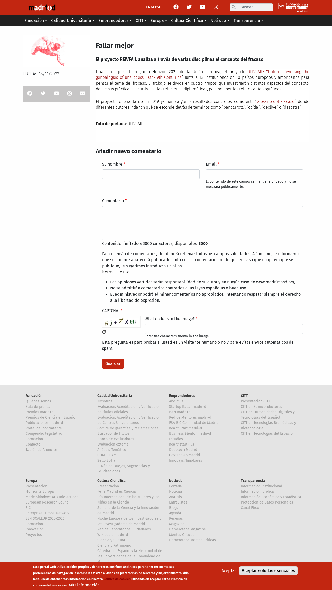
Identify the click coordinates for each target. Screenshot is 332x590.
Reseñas (176, 518)
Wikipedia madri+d (112, 535)
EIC (28, 508)
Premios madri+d (39, 412)
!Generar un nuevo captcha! (104, 332)
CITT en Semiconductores (261, 406)
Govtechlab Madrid (184, 455)
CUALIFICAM (106, 455)
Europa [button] (157, 20)
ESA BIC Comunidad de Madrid (193, 423)
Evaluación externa (113, 444)
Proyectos (34, 535)
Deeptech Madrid (183, 450)
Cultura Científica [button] (187, 20)
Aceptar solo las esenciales (268, 573)
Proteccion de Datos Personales (267, 502)
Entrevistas (178, 502)
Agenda (175, 513)
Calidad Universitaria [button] (71, 20)
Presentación (36, 486)
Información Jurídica (257, 491)
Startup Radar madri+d (187, 406)
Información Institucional (261, 486)
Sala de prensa (38, 406)
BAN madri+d (179, 412)
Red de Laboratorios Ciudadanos (124, 529)
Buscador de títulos (113, 433)
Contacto (33, 444)
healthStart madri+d (185, 428)
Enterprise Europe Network (47, 513)
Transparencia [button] (247, 20)
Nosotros (104, 401)
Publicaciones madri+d (44, 423)
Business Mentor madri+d (190, 433)
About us (176, 401)
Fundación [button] (34, 20)
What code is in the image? (170, 318)
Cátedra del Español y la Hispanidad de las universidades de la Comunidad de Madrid (129, 556)
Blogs (173, 508)
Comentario (113, 200)
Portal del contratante (44, 428)
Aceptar (229, 572)
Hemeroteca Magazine (187, 529)
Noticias (176, 491)
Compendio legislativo (44, 433)
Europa (31, 481)
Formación (34, 439)
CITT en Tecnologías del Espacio (267, 433)
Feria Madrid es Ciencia (116, 491)
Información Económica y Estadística (271, 497)
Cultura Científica (111, 481)
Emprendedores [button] (113, 20)
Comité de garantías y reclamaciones (128, 428)
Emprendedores (182, 396)
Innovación (35, 529)
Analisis (175, 497)
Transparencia (253, 481)
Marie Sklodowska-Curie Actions (52, 497)
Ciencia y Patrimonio (114, 545)
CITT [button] (139, 20)
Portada (175, 486)
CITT (244, 396)
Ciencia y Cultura (111, 540)
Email (211, 164)
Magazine (177, 524)
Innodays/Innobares (185, 460)
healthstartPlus (181, 444)
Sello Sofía (106, 460)
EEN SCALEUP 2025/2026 (45, 518)
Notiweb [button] (218, 20)
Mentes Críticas (182, 535)
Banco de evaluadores (115, 439)
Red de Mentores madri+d (190, 417)
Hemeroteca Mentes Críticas (192, 540)
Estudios (176, 439)
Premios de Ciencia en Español (51, 417)
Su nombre (112, 164)
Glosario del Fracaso (276, 101)
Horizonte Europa (40, 491)
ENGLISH (154, 7)
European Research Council (48, 502)
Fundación (34, 396)
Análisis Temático (111, 450)
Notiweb (175, 481)
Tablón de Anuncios (42, 450)
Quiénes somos (38, 401)
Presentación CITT (255, 401)
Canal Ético (250, 508)
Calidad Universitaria (114, 396)
